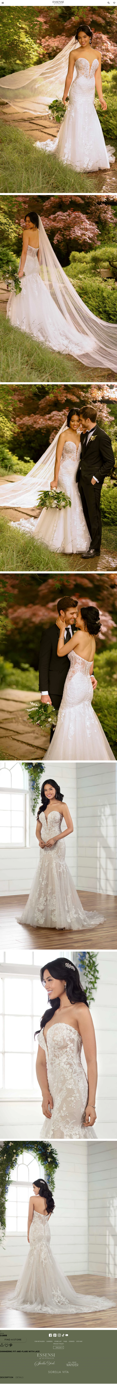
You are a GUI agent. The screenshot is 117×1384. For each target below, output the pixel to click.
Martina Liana (72, 1355)
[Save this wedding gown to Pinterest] (10, 1345)
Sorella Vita (58, 1372)
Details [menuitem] (19, 1377)
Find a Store (13, 1339)
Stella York (45, 1364)
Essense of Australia (58, 3)
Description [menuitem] (6, 1377)
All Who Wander (72, 1364)
